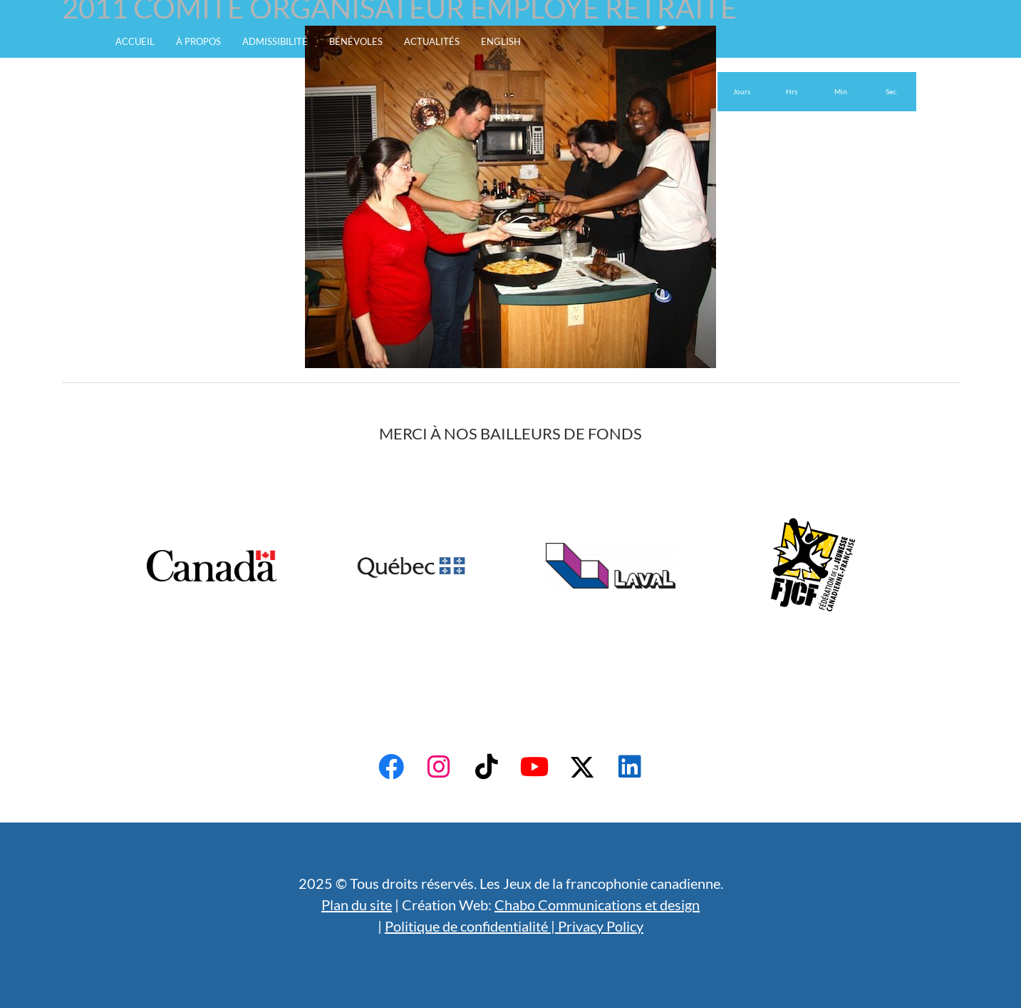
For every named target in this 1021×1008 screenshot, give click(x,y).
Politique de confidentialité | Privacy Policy (514, 926)
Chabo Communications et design (597, 904)
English (501, 41)
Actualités (432, 41)
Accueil (135, 41)
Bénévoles (356, 41)
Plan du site (356, 904)
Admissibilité (275, 41)
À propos (198, 41)
